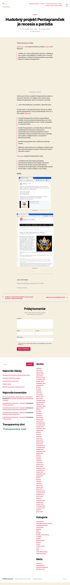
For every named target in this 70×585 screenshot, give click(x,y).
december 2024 (40, 403)
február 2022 (39, 467)
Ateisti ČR (48, 49)
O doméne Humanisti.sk (51, 4)
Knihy (37, 533)
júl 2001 (38, 512)
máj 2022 (38, 461)
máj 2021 (38, 484)
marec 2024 (39, 420)
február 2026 (40, 376)
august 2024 (39, 410)
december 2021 (40, 471)
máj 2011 (38, 501)
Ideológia (38, 531)
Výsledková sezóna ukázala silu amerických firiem (16, 377)
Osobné (35, 16)
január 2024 (39, 423)
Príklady (38, 545)
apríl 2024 (39, 418)
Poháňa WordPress (39, 581)
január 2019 (39, 499)
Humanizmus (39, 529)
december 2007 (40, 503)
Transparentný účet (8, 407)
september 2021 (40, 476)
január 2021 (39, 491)
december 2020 (40, 493)
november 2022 (40, 450)
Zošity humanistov (41, 556)
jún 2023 (38, 437)
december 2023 (40, 425)
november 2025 (40, 382)
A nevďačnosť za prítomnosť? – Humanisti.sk (15, 405)
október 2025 (40, 384)
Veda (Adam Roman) (42, 554)
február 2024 (40, 422)
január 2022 (39, 469)
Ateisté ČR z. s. (21, 49)
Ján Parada (24, 289)
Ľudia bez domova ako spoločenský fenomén (15, 412)
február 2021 (39, 489)
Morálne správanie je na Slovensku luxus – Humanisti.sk (17, 399)
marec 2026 (39, 374)
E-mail (37, 333)
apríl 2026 (39, 372)
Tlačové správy (40, 548)
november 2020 (40, 495)
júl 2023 (38, 435)
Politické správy (40, 543)
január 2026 (39, 378)
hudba (20, 289)
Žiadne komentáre (36, 33)
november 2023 (40, 427)
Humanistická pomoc (42, 528)
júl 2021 (38, 480)
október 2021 (39, 474)
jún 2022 (38, 459)
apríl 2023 (39, 440)
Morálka (38, 535)
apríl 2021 (39, 486)
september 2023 (40, 431)
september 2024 (40, 408)
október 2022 (40, 452)
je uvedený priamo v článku (31, 31)
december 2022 (40, 448)
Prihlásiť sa (39, 566)
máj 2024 (38, 416)
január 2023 (39, 446)
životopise (21, 158)
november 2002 (40, 508)
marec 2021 (39, 488)
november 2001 (40, 510)
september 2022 (40, 454)
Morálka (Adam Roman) (42, 537)
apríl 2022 (39, 463)
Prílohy (38, 546)
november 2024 (40, 405)
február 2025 (40, 399)
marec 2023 (39, 442)
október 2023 (40, 429)
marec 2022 (39, 465)
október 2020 (40, 497)
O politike (38, 539)
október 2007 (40, 505)
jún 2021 (38, 482)
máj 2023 (38, 438)
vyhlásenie (27, 115)
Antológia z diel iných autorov (44, 526)
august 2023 (39, 433)
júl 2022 (38, 457)
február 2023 (40, 444)
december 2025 (40, 380)
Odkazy (60, 4)
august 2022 (39, 455)
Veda (37, 552)
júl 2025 (38, 389)
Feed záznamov (40, 568)
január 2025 (39, 401)
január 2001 (39, 514)
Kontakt (42, 4)
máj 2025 (38, 393)
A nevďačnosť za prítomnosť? (11, 383)
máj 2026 (38, 371)
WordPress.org (40, 571)
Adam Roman (40, 524)
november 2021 (40, 472)
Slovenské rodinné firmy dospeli (11, 380)
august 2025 (39, 388)
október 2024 (40, 406)
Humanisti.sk (10, 581)
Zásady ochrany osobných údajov (53, 6)
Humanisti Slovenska (34, 4)
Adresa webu (20, 339)
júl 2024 (38, 412)
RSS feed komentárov (42, 570)
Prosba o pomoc (7, 386)
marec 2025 (39, 397)
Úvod (37, 550)
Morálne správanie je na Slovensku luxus (13, 389)
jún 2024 (38, 414)
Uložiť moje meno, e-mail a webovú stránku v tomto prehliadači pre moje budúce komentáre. (35, 346)
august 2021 (39, 478)
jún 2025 (38, 391)
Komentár (19, 321)
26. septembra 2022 (45, 31)
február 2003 (40, 506)
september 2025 (40, 386)
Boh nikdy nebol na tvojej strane (11, 416)
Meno (18, 333)
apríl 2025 (39, 395)
